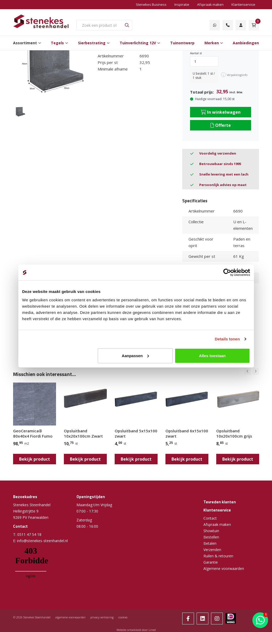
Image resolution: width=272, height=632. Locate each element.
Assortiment (25, 42)
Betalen (210, 543)
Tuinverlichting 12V (138, 42)
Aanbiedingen (246, 42)
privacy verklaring (102, 617)
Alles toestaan (212, 355)
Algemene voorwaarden (223, 568)
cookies (122, 617)
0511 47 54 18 (29, 534)
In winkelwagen (221, 112)
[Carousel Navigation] (251, 371)
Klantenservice (243, 4)
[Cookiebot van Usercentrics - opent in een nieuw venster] (227, 272)
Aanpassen (135, 355)
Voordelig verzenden (217, 153)
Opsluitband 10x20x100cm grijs (234, 433)
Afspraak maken (210, 4)
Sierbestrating (92, 42)
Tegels (57, 42)
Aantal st (196, 53)
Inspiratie (181, 4)
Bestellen (211, 537)
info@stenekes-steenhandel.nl (42, 540)
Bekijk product (34, 459)
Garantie (210, 562)
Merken (211, 42)
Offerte (220, 125)
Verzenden (212, 549)
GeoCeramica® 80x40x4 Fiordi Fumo (33, 433)
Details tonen (227, 339)
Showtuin (211, 530)
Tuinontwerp (182, 42)
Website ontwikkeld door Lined (136, 630)
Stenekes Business (151, 4)
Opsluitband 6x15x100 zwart (186, 433)
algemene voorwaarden (70, 617)
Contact (210, 518)
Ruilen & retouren (218, 555)
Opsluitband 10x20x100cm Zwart (83, 433)
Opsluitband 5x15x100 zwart (136, 433)
